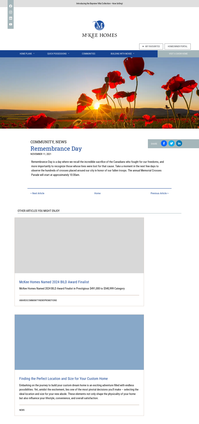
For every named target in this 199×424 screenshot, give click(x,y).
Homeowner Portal (177, 46)
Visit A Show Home (178, 53)
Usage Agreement (112, 414)
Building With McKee (123, 53)
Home (97, 193)
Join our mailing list (180, 403)
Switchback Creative (126, 420)
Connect (138, 403)
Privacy (82, 414)
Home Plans (27, 53)
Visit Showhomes (72, 403)
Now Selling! (117, 3)
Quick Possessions (58, 53)
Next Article (36, 193)
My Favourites (151, 46)
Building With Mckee (110, 403)
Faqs (58, 403)
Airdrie (127, 403)
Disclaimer (94, 414)
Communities (88, 53)
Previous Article (161, 193)
